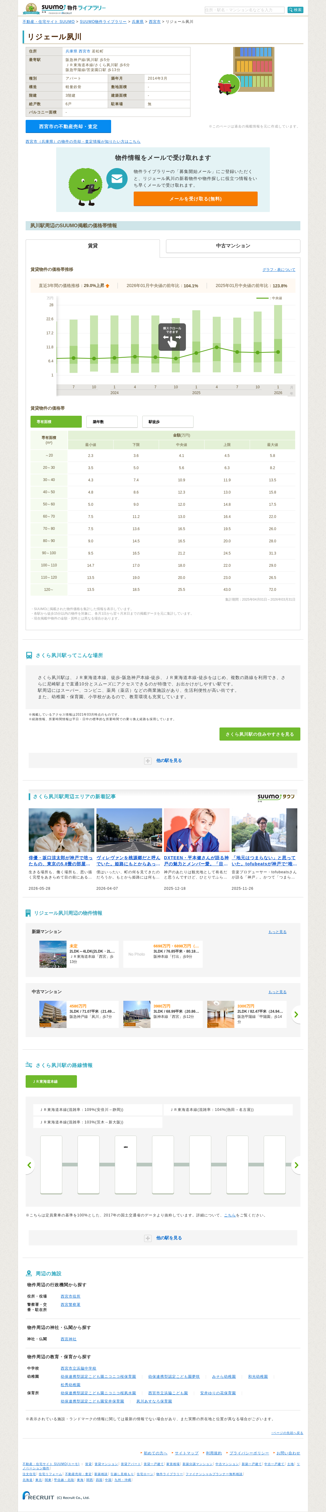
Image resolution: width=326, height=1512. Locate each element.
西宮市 (155, 22)
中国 (108, 1479)
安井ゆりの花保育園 (218, 1393)
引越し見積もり (122, 1474)
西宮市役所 (71, 1296)
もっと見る (277, 932)
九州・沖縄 (122, 1479)
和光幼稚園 (258, 1376)
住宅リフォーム (50, 1474)
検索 (298, 10)
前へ (30, 1165)
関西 (89, 1479)
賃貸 (88, 1464)
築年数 (98, 422)
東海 (80, 1479)
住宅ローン (145, 1474)
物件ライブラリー (169, 1474)
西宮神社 (69, 1339)
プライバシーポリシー (249, 1453)
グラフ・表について (279, 270)
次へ (295, 1165)
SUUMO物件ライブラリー (103, 22)
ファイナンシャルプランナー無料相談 (214, 1474)
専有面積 (44, 422)
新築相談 (101, 1474)
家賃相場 (173, 1464)
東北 (38, 1479)
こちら (230, 1215)
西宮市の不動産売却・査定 (68, 126)
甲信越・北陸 (64, 1479)
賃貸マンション (106, 1464)
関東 (48, 1479)
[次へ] (295, 1014)
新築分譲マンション (198, 1464)
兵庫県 (138, 22)
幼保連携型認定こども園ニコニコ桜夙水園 (98, 1393)
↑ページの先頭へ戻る (287, 1433)
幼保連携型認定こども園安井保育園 (92, 1401)
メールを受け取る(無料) (195, 198)
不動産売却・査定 (78, 1474)
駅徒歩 (154, 422)
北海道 (28, 1479)
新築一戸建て (252, 1464)
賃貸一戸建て (154, 1464)
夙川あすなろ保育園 (154, 1401)
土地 (290, 1464)
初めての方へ (156, 1453)
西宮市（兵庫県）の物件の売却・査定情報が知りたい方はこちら (83, 141)
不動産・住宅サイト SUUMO (49, 22)
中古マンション (227, 1464)
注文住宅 (29, 1474)
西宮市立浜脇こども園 (168, 1393)
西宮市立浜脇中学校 (78, 1368)
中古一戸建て (274, 1464)
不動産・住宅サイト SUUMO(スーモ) (51, 1464)
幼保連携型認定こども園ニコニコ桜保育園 (98, 1376)
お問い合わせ (288, 1453)
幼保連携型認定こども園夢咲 (174, 1376)
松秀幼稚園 (71, 1385)
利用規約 (214, 1453)
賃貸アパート (131, 1464)
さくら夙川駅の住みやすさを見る (260, 734)
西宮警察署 (71, 1304)
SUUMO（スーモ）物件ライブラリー (64, 8)
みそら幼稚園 (224, 1376)
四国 (99, 1479)
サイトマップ (187, 1453)
